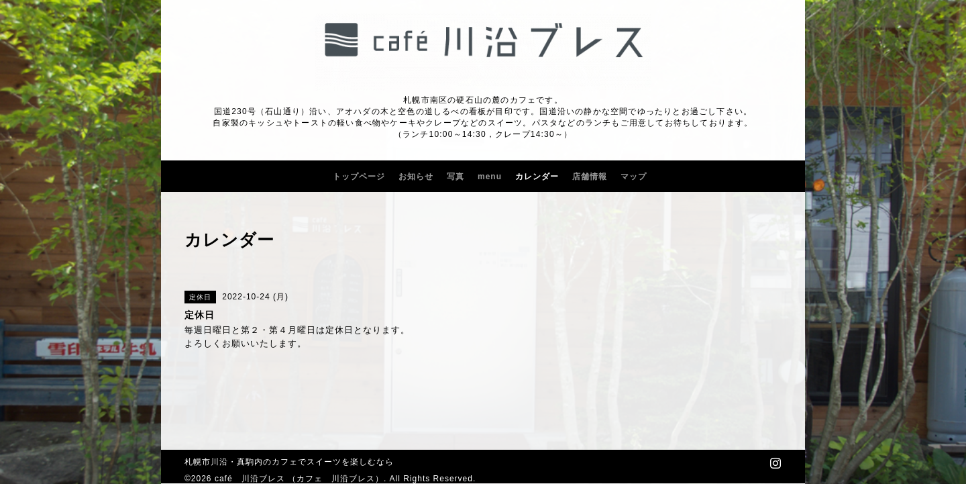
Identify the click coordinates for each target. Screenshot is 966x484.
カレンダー (537, 176)
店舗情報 (589, 176)
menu (490, 176)
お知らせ (415, 176)
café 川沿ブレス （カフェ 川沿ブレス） (299, 478)
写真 (455, 176)
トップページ (359, 176)
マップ (634, 176)
